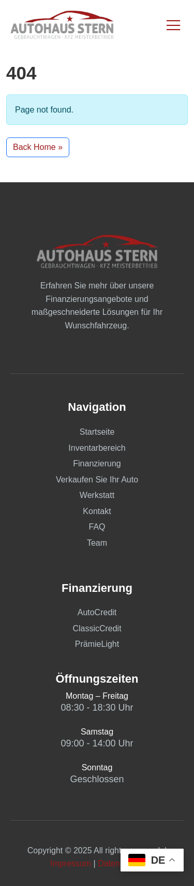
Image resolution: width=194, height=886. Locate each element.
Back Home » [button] (38, 147)
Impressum (70, 863)
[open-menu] (174, 26)
